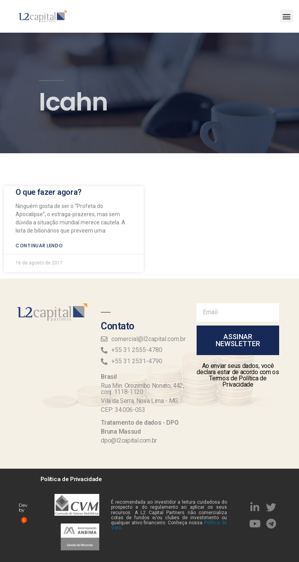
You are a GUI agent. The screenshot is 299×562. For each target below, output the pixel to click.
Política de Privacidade (71, 479)
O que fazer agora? (48, 181)
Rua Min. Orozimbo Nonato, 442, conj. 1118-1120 (142, 389)
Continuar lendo (39, 235)
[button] (286, 16)
